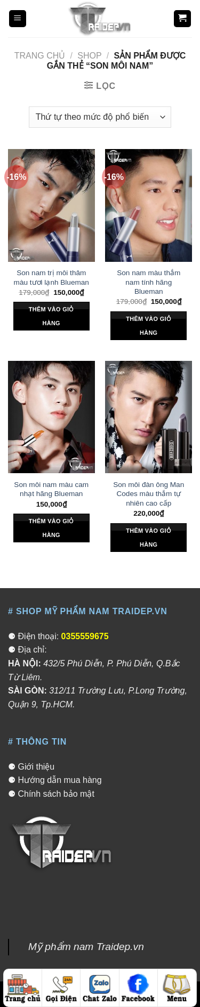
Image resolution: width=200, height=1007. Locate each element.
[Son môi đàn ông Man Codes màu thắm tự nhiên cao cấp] (148, 417)
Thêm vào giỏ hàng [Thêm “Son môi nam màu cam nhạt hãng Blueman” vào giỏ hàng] (51, 528)
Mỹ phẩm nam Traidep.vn (86, 946)
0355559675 (85, 636)
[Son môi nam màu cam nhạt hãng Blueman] (51, 417)
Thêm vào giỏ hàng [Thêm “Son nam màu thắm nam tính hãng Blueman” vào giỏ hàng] (148, 326)
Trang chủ (40, 55)
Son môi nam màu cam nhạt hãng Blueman (51, 489)
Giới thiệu (36, 766)
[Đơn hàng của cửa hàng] (100, 117)
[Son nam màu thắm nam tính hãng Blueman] (148, 205)
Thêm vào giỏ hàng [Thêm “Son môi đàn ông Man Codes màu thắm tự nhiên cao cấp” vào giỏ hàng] (148, 537)
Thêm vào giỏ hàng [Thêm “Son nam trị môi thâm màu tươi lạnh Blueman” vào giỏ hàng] (51, 316)
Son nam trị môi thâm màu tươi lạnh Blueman (51, 277)
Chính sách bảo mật (56, 793)
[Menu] (18, 19)
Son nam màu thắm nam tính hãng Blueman (148, 282)
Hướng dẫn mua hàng (59, 780)
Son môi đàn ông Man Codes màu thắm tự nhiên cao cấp (148, 494)
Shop (89, 55)
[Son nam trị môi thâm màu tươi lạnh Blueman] (51, 205)
